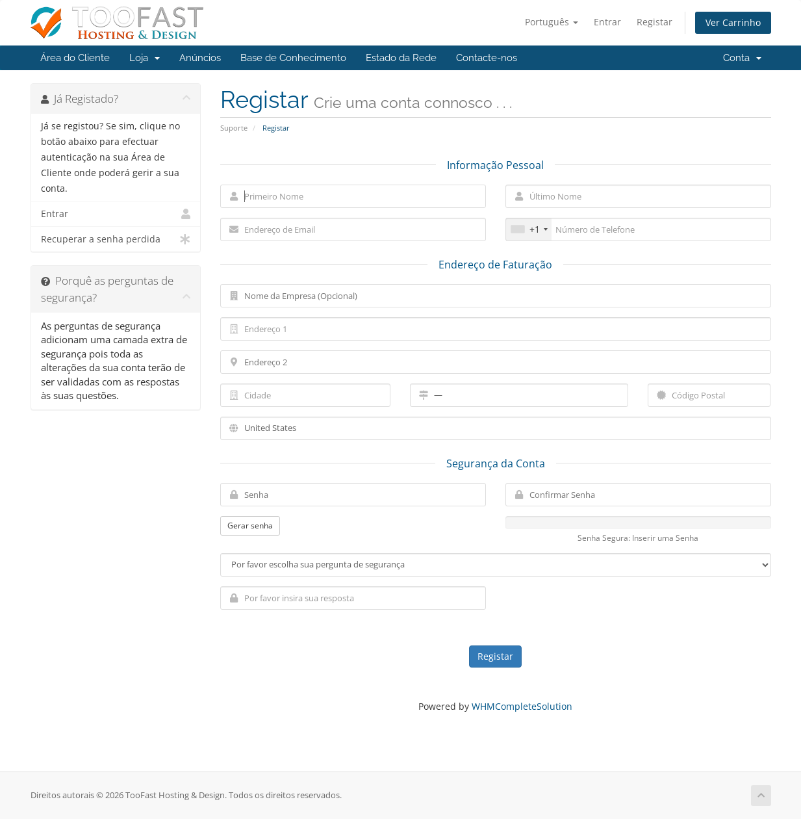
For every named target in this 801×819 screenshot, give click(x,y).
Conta (742, 58)
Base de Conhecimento (293, 58)
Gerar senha (250, 525)
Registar (654, 22)
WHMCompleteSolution (522, 706)
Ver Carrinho (733, 22)
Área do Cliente (75, 58)
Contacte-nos (486, 58)
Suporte (234, 128)
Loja (144, 58)
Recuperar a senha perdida (116, 239)
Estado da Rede (401, 58)
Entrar (607, 22)
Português (551, 22)
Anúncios (200, 58)
